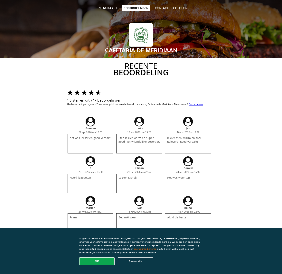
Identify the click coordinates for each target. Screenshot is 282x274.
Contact (161, 8)
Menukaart (108, 8)
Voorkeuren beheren (145, 248)
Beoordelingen (136, 8)
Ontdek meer (196, 104)
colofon (180, 8)
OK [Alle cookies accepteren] (97, 261)
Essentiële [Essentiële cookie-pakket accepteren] (135, 261)
